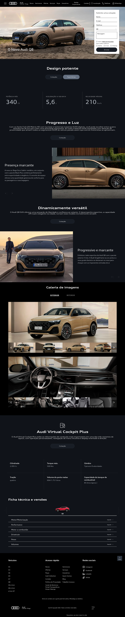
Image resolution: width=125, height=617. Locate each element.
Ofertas (46, 3)
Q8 (9, 582)
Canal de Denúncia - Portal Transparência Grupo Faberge (52, 587)
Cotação (53, 77)
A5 (9, 567)
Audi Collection (50, 576)
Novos (32, 3)
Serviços (52, 3)
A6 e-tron (11, 585)
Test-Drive (71, 77)
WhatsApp (114, 45)
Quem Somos (67, 576)
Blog (64, 579)
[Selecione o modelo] (106, 29)
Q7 (9, 579)
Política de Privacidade (53, 582)
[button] (11, 348)
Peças (58, 3)
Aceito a (106, 41)
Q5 (9, 576)
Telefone (100, 45)
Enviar (106, 50)
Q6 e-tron (11, 588)
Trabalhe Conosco (68, 582)
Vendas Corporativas (76, 3)
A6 (9, 573)
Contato (86, 3)
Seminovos (38, 3)
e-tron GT (11, 591)
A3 (9, 570)
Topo (119, 558)
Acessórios (65, 3)
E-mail (107, 45)
